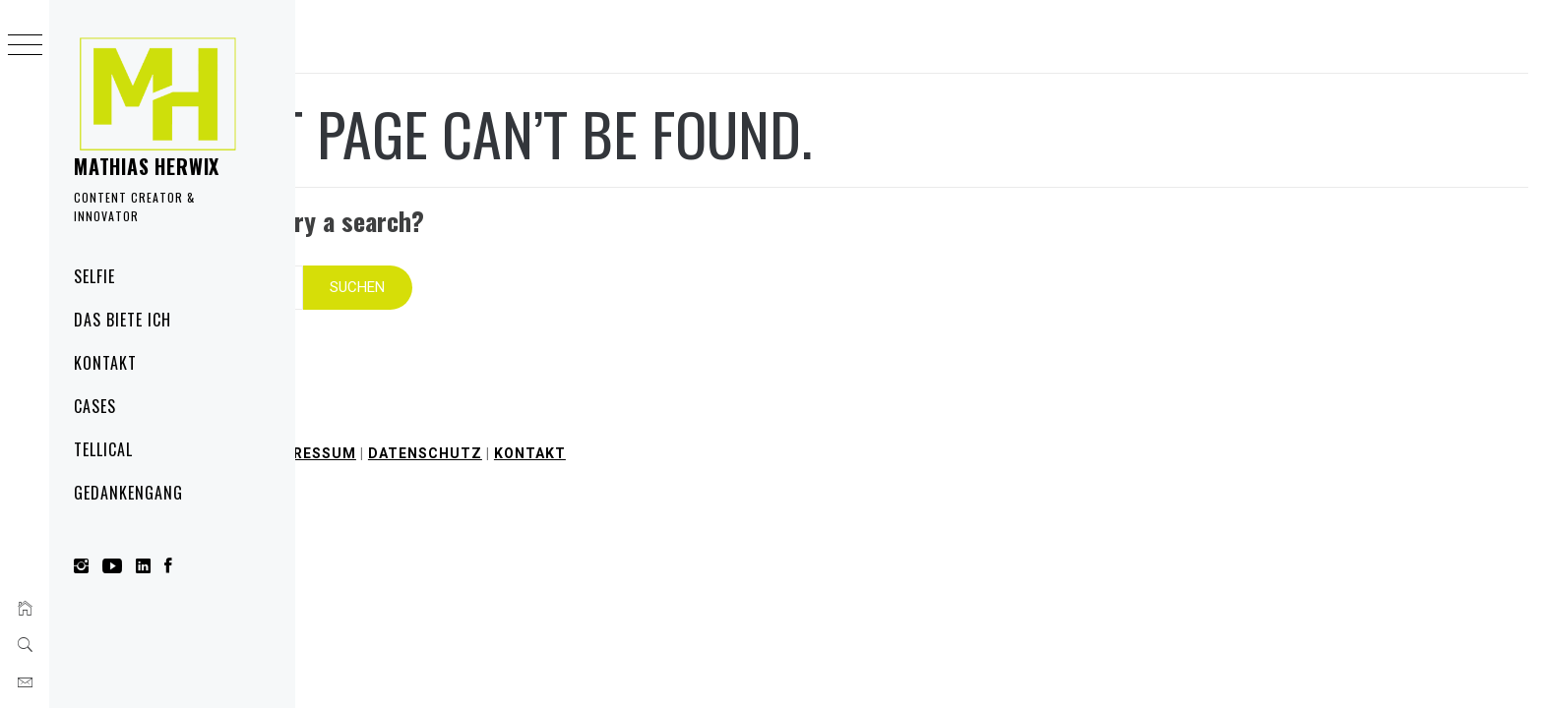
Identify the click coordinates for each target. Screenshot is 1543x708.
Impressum (571, 427)
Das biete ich (122, 319)
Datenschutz (687, 427)
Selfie (94, 276)
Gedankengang (128, 492)
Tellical (103, 449)
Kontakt (105, 363)
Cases (95, 406)
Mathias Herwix (146, 166)
